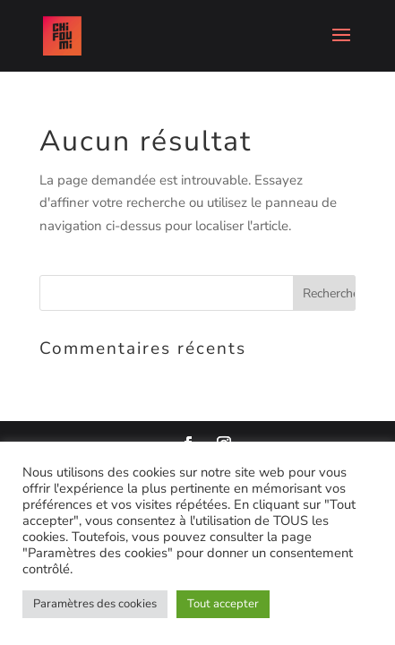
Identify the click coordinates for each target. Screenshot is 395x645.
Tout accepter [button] (223, 604)
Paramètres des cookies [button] (95, 604)
